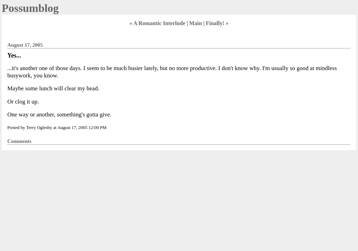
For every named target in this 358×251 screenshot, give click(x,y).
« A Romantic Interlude (157, 23)
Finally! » (217, 23)
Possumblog (30, 8)
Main (195, 23)
